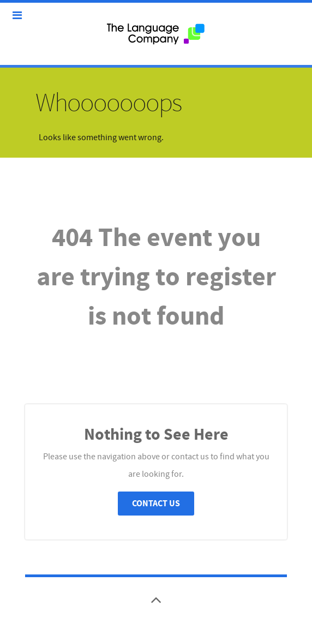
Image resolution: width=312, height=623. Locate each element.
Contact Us (156, 504)
